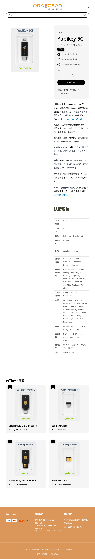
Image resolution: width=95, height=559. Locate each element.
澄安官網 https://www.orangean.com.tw (48, 529)
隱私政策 (54, 554)
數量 (59, 70)
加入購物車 (71, 82)
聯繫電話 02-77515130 (44, 520)
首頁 (38, 554)
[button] (7, 7)
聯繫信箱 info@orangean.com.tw (45, 524)
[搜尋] (85, 15)
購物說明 (45, 554)
